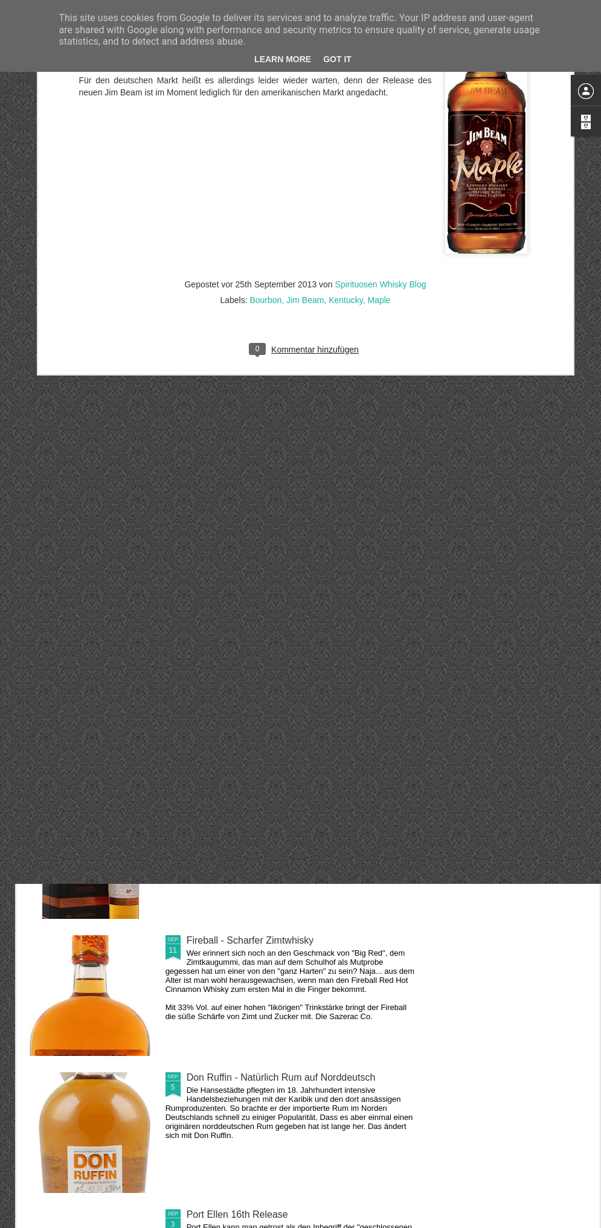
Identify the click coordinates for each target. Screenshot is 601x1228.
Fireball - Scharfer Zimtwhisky (250, 940)
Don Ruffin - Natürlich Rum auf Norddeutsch (281, 1077)
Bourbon (265, 185)
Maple (378, 185)
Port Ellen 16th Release (237, 1214)
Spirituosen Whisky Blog (380, 169)
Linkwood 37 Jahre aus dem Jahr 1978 (270, 803)
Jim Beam (305, 185)
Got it (337, 59)
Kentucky (346, 185)
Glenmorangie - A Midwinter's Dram (262, 666)
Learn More (282, 59)
